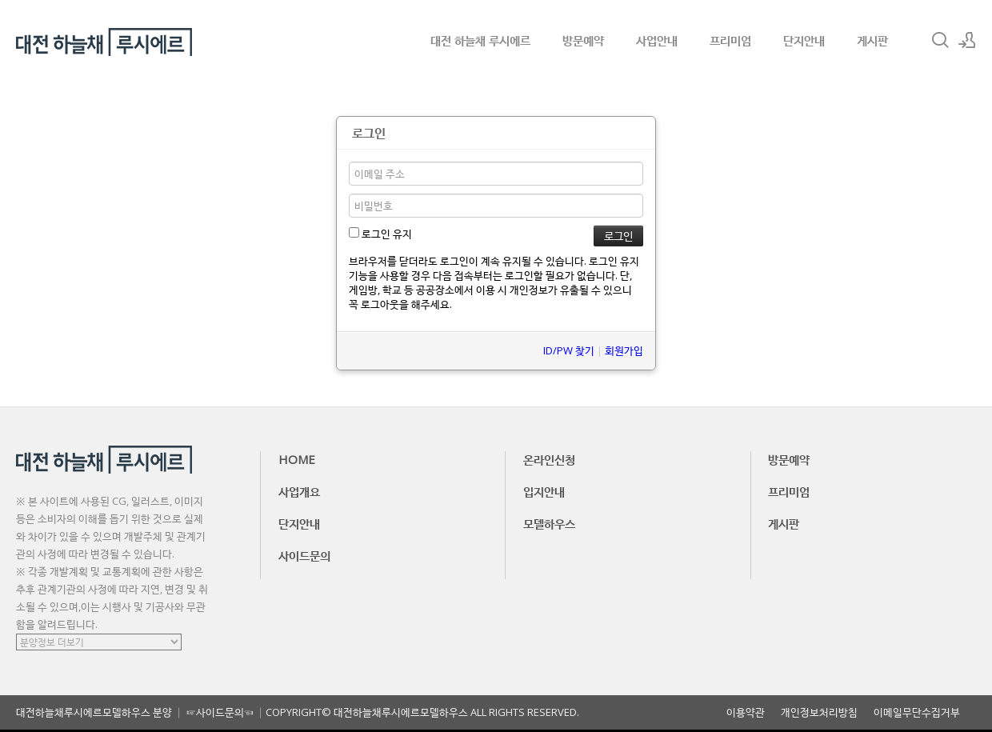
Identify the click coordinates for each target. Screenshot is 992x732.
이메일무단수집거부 (917, 712)
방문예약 (583, 40)
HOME (296, 459)
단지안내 (804, 40)
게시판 (872, 40)
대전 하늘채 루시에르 (480, 40)
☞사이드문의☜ (220, 712)
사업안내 (657, 40)
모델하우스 (549, 523)
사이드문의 (304, 555)
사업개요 (299, 491)
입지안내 (544, 491)
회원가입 (624, 350)
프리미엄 (730, 40)
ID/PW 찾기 (568, 350)
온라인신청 (549, 459)
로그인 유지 (380, 233)
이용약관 (745, 712)
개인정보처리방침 (819, 712)
